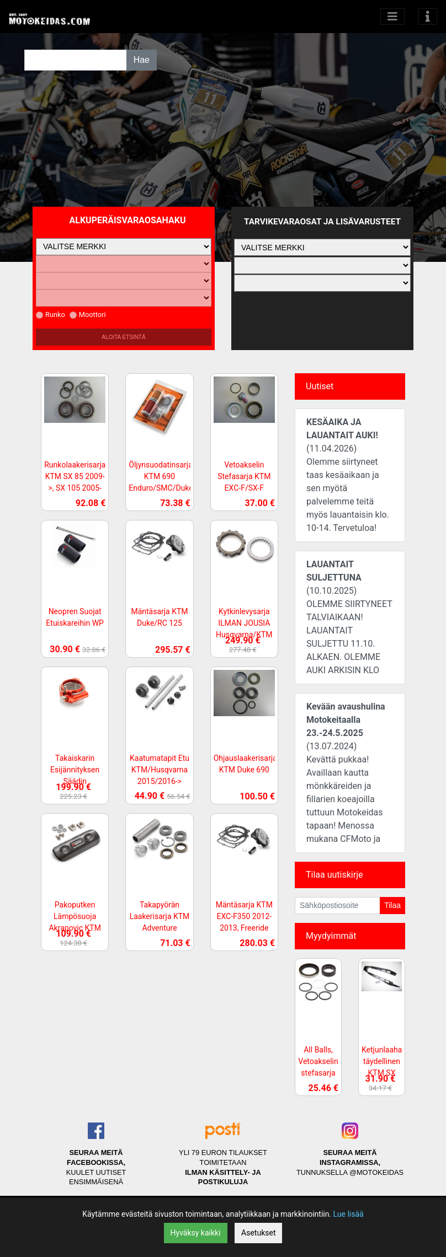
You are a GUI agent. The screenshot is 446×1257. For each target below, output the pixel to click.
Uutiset (319, 386)
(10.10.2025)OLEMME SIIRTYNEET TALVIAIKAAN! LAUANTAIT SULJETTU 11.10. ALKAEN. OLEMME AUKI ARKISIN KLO (349, 617)
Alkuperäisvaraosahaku (128, 220)
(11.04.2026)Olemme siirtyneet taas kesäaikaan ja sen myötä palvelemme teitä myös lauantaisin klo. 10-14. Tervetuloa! (347, 475)
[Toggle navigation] (427, 16)
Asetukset (258, 1232)
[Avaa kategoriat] (392, 16)
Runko (50, 314)
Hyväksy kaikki (196, 1232)
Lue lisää (348, 1214)
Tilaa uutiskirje (334, 874)
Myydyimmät (331, 936)
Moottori (88, 314)
